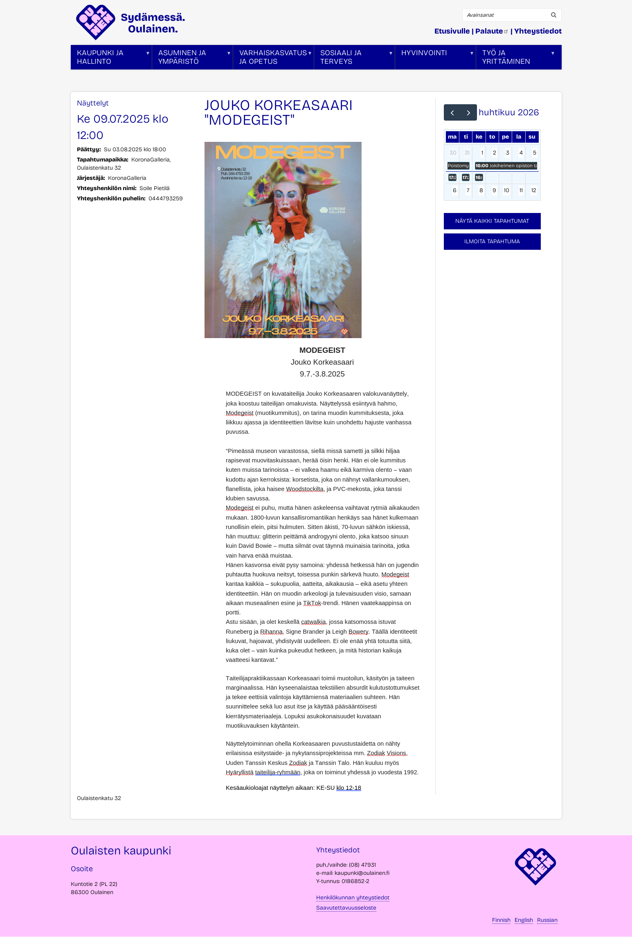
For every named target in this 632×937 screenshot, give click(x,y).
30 (453, 152)
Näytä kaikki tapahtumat (492, 220)
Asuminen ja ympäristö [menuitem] (192, 58)
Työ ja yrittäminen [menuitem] (516, 58)
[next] (468, 112)
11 (521, 190)
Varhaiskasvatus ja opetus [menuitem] (273, 58)
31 (467, 152)
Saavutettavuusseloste (346, 907)
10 (506, 190)
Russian (547, 920)
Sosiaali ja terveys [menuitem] (354, 58)
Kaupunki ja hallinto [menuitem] (111, 58)
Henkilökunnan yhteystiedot (352, 897)
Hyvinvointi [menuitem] (435, 58)
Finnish (501, 920)
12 (533, 190)
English (524, 920)
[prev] (452, 112)
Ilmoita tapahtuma (492, 241)
